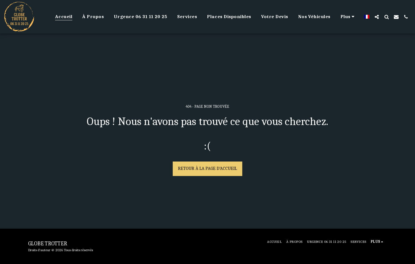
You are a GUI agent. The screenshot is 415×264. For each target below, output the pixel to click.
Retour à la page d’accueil (207, 168)
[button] (376, 16)
